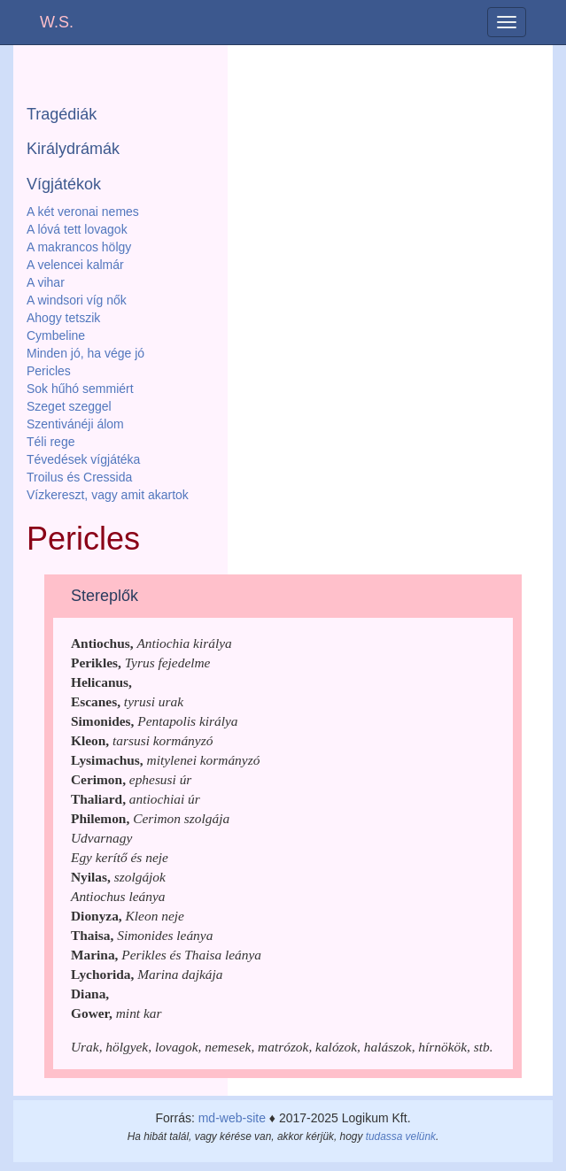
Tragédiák (62, 114)
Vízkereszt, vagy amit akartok (108, 495)
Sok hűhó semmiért (80, 388)
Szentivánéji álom (75, 424)
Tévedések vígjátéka (83, 459)
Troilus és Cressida (79, 477)
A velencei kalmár (75, 265)
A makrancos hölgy (79, 247)
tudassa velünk (401, 1136)
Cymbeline (56, 335)
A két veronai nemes (83, 211)
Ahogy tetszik (63, 318)
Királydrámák (73, 149)
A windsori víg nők (77, 300)
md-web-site (232, 1118)
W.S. (57, 22)
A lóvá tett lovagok (77, 229)
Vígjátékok (64, 184)
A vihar (46, 282)
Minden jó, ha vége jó (85, 353)
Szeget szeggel (69, 406)
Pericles (49, 371)
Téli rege (50, 442)
